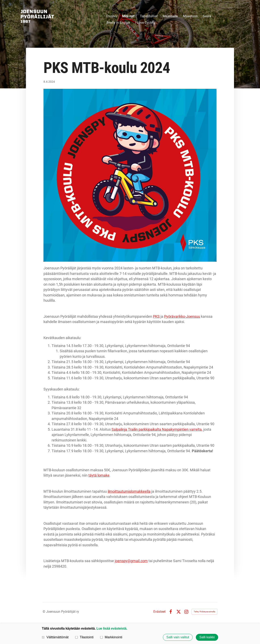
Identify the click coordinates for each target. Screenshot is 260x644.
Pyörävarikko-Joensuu (182, 316)
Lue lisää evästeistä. (111, 628)
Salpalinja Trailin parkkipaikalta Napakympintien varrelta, (157, 429)
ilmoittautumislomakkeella (129, 491)
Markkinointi (111, 637)
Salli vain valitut (177, 637)
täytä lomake (98, 475)
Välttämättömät (55, 637)
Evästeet (159, 611)
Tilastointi (84, 637)
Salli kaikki (207, 637)
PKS (156, 316)
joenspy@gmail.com (131, 561)
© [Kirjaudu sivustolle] (44, 612)
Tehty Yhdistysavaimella (204, 611)
